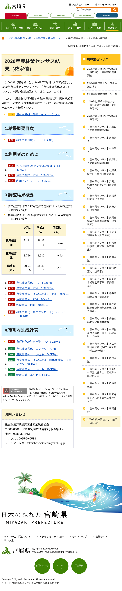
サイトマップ (79, 536)
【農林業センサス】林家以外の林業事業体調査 (102, 128)
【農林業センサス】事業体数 (102, 410)
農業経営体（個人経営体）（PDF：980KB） (43, 293)
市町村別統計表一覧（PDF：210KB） (39, 341)
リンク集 (9, 540)
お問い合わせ (42, 565)
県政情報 (20, 38)
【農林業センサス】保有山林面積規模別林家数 (102, 320)
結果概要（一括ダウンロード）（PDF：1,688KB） (41, 314)
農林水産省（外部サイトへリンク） (38, 114)
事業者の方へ (107, 15)
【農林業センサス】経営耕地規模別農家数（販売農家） (102, 246)
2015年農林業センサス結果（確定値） (102, 117)
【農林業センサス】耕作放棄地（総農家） (102, 270)
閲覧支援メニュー (80, 4)
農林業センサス (56, 38)
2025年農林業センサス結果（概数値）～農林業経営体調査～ (102, 72)
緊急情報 (15, 15)
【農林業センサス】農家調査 (102, 139)
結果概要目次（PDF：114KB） (35, 140)
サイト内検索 (77, 10)
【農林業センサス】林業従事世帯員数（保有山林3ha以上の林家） (102, 333)
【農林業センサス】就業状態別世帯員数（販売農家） (102, 172)
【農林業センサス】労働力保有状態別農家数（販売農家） (102, 185)
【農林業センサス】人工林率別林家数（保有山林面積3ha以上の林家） (102, 347)
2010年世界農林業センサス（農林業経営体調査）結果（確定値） (102, 105)
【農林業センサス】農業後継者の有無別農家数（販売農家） (102, 221)
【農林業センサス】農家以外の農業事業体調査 (102, 161)
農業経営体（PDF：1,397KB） (35, 288)
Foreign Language (107, 4)
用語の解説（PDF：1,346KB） (35, 175)
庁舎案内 (79, 565)
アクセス (60, 565)
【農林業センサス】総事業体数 (102, 385)
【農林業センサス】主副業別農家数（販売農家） (102, 234)
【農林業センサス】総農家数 (102, 259)
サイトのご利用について (17, 536)
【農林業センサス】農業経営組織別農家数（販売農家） (102, 282)
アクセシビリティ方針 (51, 536)
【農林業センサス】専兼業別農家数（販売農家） (102, 295)
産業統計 (40, 38)
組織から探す (61, 15)
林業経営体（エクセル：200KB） (36, 369)
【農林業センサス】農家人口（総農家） (102, 208)
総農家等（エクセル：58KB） (34, 374)
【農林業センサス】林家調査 (102, 150)
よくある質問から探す (84, 15)
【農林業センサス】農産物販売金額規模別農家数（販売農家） (102, 307)
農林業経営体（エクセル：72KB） (37, 348)
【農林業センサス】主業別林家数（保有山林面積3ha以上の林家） (102, 372)
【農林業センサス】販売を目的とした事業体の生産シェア (102, 397)
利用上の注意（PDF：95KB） (34, 180)
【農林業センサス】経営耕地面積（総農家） (102, 197)
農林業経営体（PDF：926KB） (35, 282)
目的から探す (38, 15)
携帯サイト (101, 536)
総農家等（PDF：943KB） (32, 305)
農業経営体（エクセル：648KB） (36, 354)
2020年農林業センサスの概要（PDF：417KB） (40, 167)
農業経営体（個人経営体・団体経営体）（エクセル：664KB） (43, 361)
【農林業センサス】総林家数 (102, 360)
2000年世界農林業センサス (102, 94)
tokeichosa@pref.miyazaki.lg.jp (46, 443)
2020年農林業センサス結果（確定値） (102, 421)
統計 (30, 38)
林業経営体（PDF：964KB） (34, 299)
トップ (9, 38)
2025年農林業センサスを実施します (102, 85)
